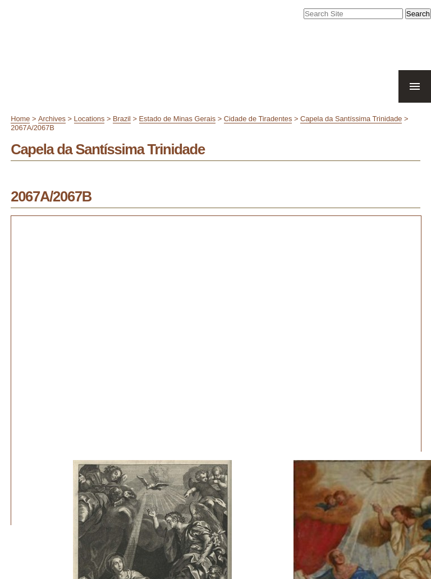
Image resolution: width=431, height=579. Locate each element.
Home (20, 118)
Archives (52, 118)
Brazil (122, 118)
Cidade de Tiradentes (258, 118)
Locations (89, 118)
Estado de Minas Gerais (177, 118)
